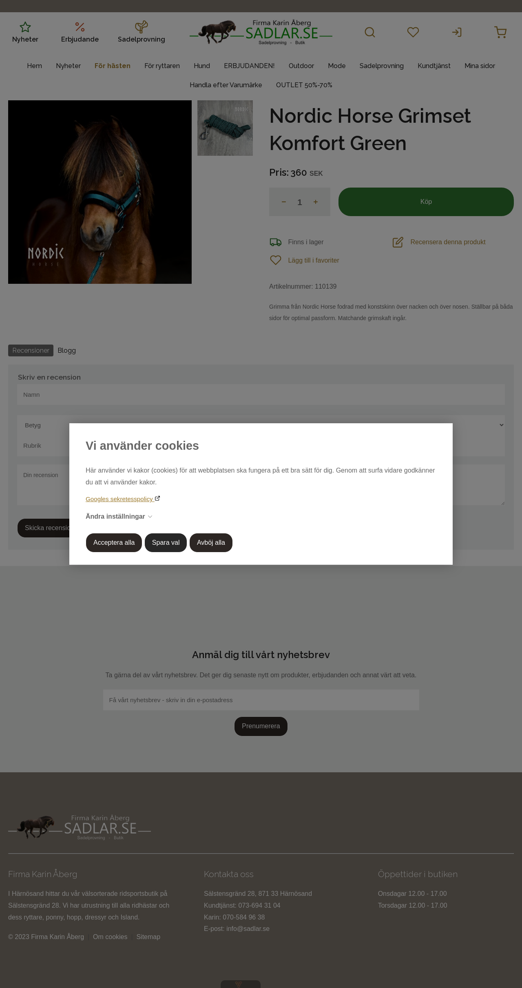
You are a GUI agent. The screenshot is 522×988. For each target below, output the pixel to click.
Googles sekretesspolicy (120, 498)
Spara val (166, 542)
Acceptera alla (114, 542)
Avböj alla (211, 542)
